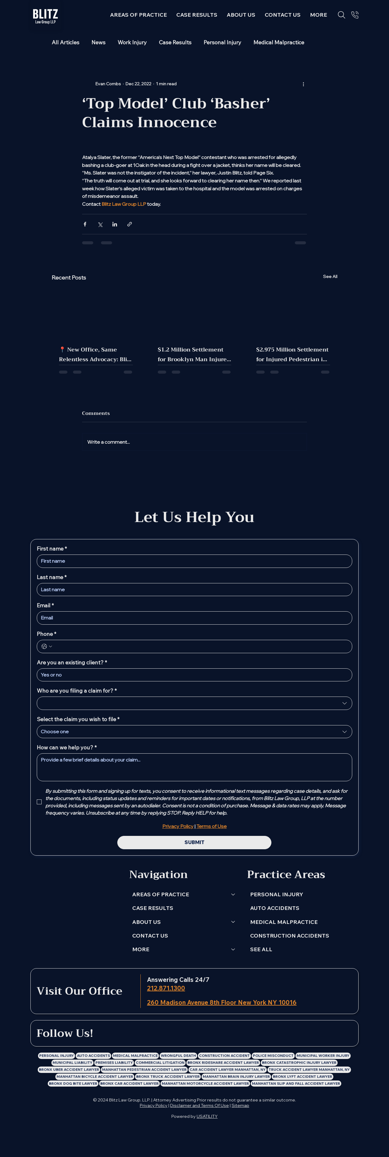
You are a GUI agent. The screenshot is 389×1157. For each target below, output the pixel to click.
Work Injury (132, 42)
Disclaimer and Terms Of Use (199, 1105)
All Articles (65, 42)
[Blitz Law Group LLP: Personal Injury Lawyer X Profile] (200, 1034)
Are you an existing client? (72, 662)
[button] (318, 14)
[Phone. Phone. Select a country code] (47, 646)
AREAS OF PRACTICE (160, 894)
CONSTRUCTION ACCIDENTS (289, 935)
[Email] (192, 618)
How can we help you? (67, 747)
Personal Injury (222, 42)
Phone (46, 634)
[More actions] (303, 83)
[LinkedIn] (153, 1034)
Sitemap (240, 1105)
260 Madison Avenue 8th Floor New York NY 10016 (222, 1002)
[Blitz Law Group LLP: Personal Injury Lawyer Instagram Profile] (184, 1034)
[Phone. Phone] (200, 646)
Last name (52, 577)
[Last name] (192, 589)
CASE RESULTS (152, 907)
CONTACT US (150, 935)
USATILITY (207, 1116)
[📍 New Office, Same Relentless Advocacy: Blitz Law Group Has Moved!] (96, 312)
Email (45, 605)
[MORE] (233, 949)
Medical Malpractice (278, 42)
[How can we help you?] (194, 767)
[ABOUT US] (233, 922)
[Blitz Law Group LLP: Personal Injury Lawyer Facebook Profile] (169, 1034)
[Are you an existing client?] (192, 675)
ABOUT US (146, 921)
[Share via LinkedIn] (115, 224)
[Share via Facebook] (85, 224)
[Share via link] (130, 224)
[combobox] (194, 703)
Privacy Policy (153, 1105)
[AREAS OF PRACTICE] (233, 894)
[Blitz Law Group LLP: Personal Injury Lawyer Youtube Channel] (215, 1034)
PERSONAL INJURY (276, 894)
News (98, 42)
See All (330, 276)
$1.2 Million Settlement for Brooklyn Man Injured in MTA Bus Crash (194, 354)
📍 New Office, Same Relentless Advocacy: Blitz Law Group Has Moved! (95, 354)
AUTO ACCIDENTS (274, 907)
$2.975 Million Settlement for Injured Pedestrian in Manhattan (292, 354)
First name (52, 548)
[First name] (192, 561)
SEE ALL (261, 949)
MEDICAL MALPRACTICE (284, 921)
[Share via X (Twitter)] (100, 224)
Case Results (175, 42)
